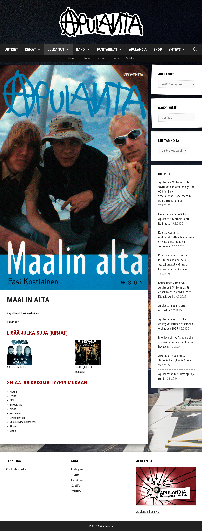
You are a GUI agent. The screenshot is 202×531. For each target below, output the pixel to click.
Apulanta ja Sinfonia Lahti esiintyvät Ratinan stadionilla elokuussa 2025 (175, 323)
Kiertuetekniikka (16, 469)
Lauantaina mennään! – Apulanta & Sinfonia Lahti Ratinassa (173, 219)
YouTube (130, 58)
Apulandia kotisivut (148, 511)
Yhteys (179, 49)
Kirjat (13, 409)
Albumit (14, 391)
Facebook (101, 58)
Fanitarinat (111, 49)
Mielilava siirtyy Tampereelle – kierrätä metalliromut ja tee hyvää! (176, 342)
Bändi (85, 49)
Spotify (115, 58)
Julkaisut (60, 49)
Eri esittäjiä (16, 404)
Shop (157, 49)
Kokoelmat (16, 413)
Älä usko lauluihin (16, 367)
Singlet (13, 426)
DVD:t (13, 396)
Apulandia (138, 49)
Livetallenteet (17, 417)
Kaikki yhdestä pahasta (83, 370)
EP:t (12, 400)
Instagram (72, 58)
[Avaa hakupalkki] (195, 49)
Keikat (34, 49)
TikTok (87, 58)
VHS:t (13, 430)
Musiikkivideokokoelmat (23, 422)
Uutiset (11, 49)
